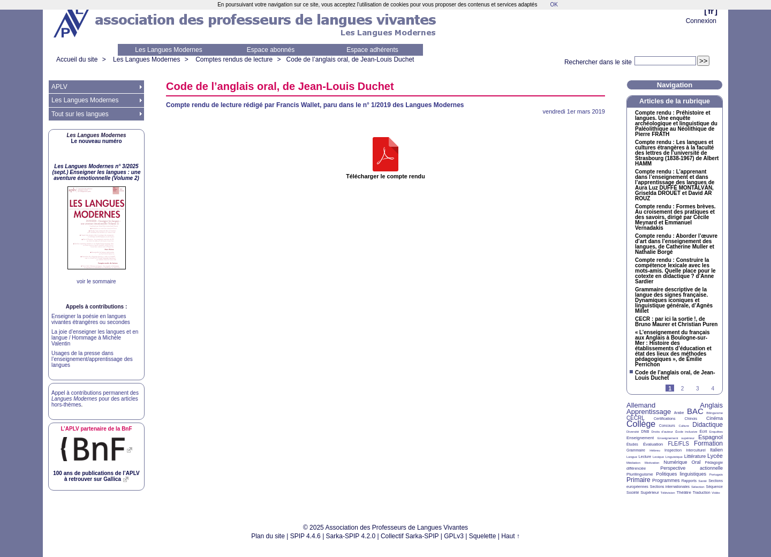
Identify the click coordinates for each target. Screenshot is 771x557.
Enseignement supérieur (675, 438)
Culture (683, 425)
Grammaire (635, 450)
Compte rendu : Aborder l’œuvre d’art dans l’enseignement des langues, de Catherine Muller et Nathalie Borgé (676, 244)
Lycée (715, 456)
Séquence (714, 486)
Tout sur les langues (80, 114)
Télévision (668, 492)
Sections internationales (670, 486)
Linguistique (674, 456)
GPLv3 (454, 536)
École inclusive (686, 431)
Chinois (691, 418)
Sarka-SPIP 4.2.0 (351, 536)
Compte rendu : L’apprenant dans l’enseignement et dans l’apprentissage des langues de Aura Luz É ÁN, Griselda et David (674, 185)
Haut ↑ (510, 536)
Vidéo (716, 492)
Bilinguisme (714, 413)
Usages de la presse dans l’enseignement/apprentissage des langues (92, 359)
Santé (702, 481)
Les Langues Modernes (168, 50)
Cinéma (714, 418)
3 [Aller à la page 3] (697, 389)
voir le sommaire (96, 281)
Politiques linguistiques (681, 474)
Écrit (703, 431)
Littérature (695, 456)
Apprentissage (648, 412)
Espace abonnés (270, 50)
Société (632, 492)
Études (632, 444)
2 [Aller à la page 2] (682, 389)
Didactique (707, 424)
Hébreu (654, 450)
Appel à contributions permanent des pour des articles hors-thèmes (95, 399)
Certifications (664, 418)
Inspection (673, 450)
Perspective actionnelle (691, 468)
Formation (708, 443)
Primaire (638, 480)
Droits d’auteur (662, 431)
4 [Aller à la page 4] (712, 389)
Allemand (640, 405)
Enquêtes (716, 431)
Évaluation (653, 444)
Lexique (658, 456)
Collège (640, 423)
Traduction (701, 492)
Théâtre (683, 492)
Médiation (633, 462)
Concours (667, 425)
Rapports (689, 481)
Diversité (632, 431)
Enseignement (640, 437)
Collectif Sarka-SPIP (410, 536)
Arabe (679, 413)
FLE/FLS (678, 444)
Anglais (711, 405)
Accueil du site (76, 59)
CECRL (635, 418)
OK (553, 4)
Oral (696, 462)
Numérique (675, 462)
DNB (645, 431)
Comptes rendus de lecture (234, 59)
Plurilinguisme (639, 474)
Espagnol (710, 437)
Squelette (482, 536)
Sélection (698, 486)
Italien (716, 450)
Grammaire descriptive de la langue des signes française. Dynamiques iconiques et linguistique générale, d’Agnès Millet (674, 300)
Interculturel (696, 450)
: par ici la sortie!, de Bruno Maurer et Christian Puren (676, 322)
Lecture (645, 456)
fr (711, 11)
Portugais (716, 474)
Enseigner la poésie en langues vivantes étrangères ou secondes (90, 319)
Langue (631, 456)
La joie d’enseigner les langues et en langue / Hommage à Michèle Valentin (94, 338)
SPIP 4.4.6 (305, 536)
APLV (59, 87)
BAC (695, 411)
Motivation (652, 462)
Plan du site (268, 536)
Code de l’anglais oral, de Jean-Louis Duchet (350, 59)
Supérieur (649, 492)
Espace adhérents (372, 50)
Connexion (701, 21)
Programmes (666, 480)
